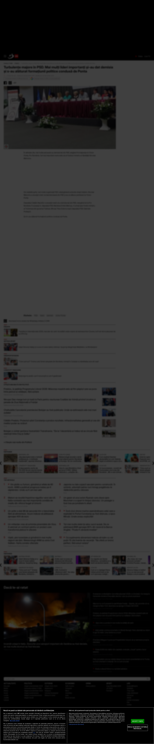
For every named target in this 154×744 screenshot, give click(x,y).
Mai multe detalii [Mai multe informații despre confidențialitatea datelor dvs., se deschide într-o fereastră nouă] (14, 720)
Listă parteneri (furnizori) (76, 724)
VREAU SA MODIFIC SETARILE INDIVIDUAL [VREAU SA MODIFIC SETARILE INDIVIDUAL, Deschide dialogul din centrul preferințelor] (137, 728)
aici (34, 732)
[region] (77, 725)
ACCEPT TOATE (137, 721)
